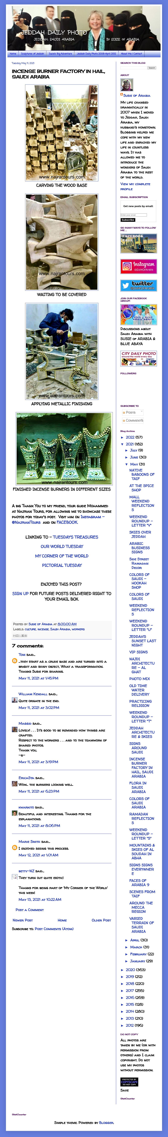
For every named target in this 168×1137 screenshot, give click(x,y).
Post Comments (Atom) (54, 928)
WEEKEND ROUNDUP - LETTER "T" (141, 717)
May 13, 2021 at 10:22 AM (40, 899)
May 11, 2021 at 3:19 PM (38, 761)
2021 (130, 444)
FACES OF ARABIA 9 (139, 882)
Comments (133, 420)
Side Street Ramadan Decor (139, 563)
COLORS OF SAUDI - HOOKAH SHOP (139, 581)
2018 (130, 983)
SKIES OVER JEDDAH (140, 534)
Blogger (106, 1122)
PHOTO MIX (139, 678)
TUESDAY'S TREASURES (75, 537)
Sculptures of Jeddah (32, 54)
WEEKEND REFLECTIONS (141, 610)
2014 (130, 1011)
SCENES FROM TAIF (142, 894)
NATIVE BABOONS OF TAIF (141, 474)
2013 (130, 1018)
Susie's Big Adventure (60, 54)
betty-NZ (26, 871)
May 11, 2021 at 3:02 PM (39, 707)
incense (43, 629)
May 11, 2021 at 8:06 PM (39, 825)
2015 (130, 1004)
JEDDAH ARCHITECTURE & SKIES (142, 732)
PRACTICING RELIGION (140, 703)
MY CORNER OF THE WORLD (61, 556)
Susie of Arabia (136, 95)
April (135, 940)
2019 (130, 976)
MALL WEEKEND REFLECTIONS (141, 503)
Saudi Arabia (60, 629)
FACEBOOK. (67, 522)
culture (30, 629)
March (136, 947)
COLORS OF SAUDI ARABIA (139, 803)
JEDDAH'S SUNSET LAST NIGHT (142, 641)
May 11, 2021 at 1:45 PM (38, 678)
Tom (22, 654)
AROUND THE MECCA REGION (141, 907)
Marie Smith (29, 841)
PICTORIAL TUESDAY (61, 565)
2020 (131, 969)
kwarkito (26, 807)
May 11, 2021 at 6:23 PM (39, 791)
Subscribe (128, 219)
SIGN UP (20, 593)
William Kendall (33, 694)
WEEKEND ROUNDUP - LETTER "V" (141, 521)
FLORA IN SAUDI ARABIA (137, 787)
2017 (130, 990)
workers (78, 629)
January (138, 961)
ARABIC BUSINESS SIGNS (139, 548)
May (134, 464)
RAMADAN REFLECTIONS (141, 818)
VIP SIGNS (138, 652)
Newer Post (23, 920)
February (139, 954)
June (134, 457)
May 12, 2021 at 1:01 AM (38, 855)
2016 (130, 997)
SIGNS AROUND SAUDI (138, 748)
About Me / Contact (131, 54)
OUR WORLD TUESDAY (62, 546)
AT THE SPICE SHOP (141, 488)
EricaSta (26, 777)
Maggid (25, 723)
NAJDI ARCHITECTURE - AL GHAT (142, 665)
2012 (130, 1025)
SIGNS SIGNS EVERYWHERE (141, 869)
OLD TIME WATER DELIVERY (139, 690)
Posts (129, 412)
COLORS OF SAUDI (139, 596)
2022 (130, 437)
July (134, 450)
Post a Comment (30, 909)
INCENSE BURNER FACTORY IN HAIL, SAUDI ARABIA (141, 768)
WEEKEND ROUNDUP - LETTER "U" (141, 625)
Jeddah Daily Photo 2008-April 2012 (96, 54)
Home (13, 54)
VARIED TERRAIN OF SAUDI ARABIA (141, 925)
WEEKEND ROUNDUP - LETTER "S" (141, 834)
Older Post (101, 920)
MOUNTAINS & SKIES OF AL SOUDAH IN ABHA (142, 852)
